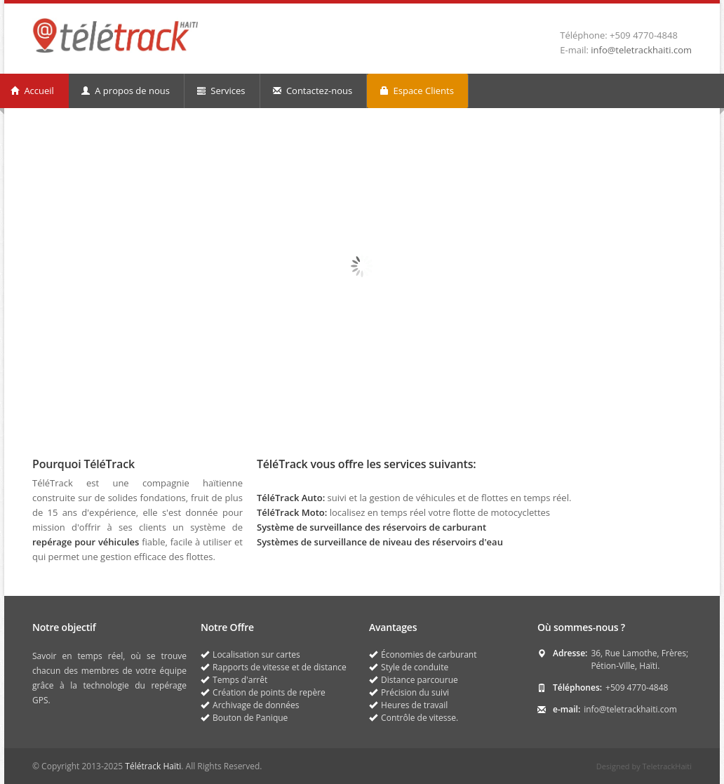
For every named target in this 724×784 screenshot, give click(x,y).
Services (221, 90)
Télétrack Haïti (153, 766)
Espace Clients (417, 90)
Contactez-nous (313, 90)
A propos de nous (125, 90)
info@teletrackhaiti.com (641, 50)
